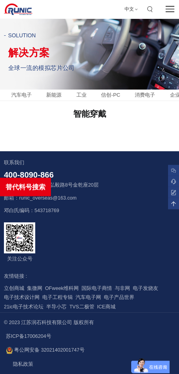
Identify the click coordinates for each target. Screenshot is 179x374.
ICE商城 (106, 307)
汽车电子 (21, 95)
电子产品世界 (119, 297)
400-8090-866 (29, 174)
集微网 (34, 288)
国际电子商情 (96, 288)
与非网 (122, 288)
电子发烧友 (145, 288)
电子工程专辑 (57, 297)
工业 (81, 95)
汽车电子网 (88, 297)
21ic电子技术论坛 (23, 307)
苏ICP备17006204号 (28, 336)
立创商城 (14, 288)
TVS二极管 (81, 307)
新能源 (53, 95)
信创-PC (110, 95)
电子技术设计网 (22, 297)
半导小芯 (56, 307)
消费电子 (145, 95)
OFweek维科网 (62, 288)
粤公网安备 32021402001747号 (45, 350)
